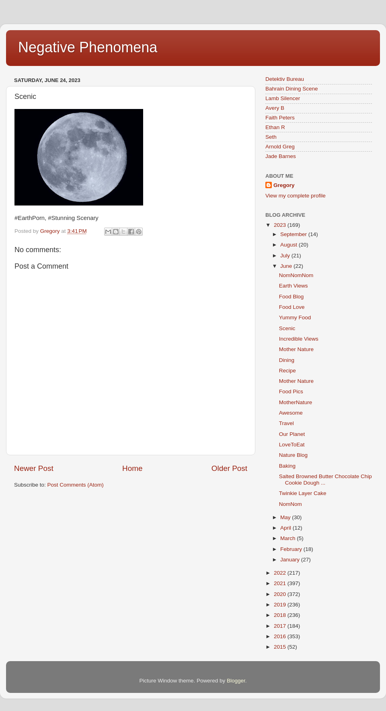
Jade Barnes (280, 156)
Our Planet (292, 434)
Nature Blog (293, 455)
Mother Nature (296, 349)
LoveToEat (292, 445)
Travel (286, 423)
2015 (280, 647)
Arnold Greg (280, 147)
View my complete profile (295, 196)
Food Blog (291, 297)
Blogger (236, 681)
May (286, 517)
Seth (271, 137)
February (292, 549)
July (286, 256)
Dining (286, 360)
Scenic (287, 328)
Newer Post (33, 468)
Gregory (284, 185)
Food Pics (291, 391)
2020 (280, 594)
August (289, 245)
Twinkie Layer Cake (302, 493)
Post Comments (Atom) (75, 485)
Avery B (274, 108)
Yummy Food (295, 317)
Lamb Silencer (282, 98)
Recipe (287, 371)
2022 (280, 573)
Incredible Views (298, 339)
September (294, 234)
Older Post (229, 468)
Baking (287, 466)
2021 (280, 583)
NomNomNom (296, 275)
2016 (280, 636)
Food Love (292, 307)
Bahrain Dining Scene (291, 89)
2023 (280, 225)
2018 (280, 615)
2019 (280, 605)
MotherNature (295, 402)
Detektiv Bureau (284, 79)
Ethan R (275, 127)
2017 (280, 626)
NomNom (290, 504)
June (287, 266)
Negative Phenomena (87, 47)
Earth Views (293, 286)
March (288, 538)
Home (132, 468)
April (286, 528)
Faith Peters (280, 118)
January (290, 560)
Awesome (291, 413)
